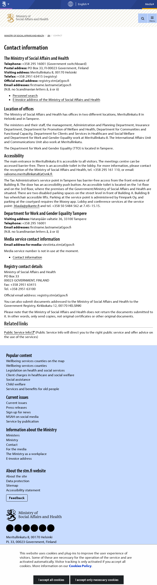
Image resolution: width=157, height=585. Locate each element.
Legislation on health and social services (35, 370)
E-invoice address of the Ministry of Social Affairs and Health (56, 99)
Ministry (12, 440)
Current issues (16, 402)
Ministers (13, 435)
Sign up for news (18, 412)
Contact (12, 444)
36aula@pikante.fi (27, 206)
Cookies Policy (80, 566)
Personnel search (25, 95)
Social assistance (18, 379)
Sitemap (12, 485)
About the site (16, 476)
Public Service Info (19, 332)
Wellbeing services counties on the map (35, 361)
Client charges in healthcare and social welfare (40, 375)
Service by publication (22, 421)
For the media (16, 449)
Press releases (16, 407)
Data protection (17, 481)
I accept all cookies (51, 580)
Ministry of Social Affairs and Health (24, 35)
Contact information (27, 257)
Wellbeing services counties (26, 365)
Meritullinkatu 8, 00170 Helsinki (29, 537)
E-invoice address (19, 458)
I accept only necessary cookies (97, 580)
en (48, 35)
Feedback (17, 498)
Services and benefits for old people (32, 389)
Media (149, 4)
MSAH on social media (22, 416)
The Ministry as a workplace (26, 454)
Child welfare (16, 384)
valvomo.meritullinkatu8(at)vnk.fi (28, 174)
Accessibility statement (23, 490)
